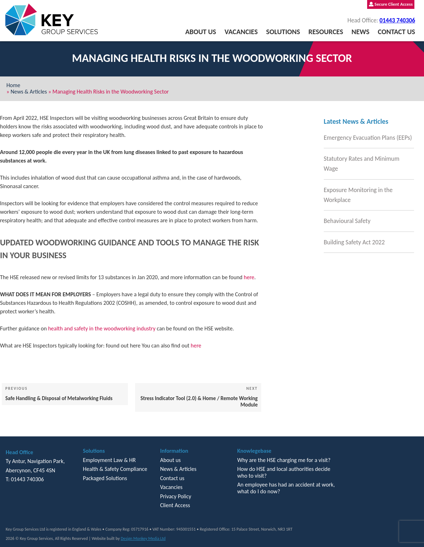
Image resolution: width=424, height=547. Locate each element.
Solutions (283, 31)
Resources (325, 31)
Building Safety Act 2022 (354, 242)
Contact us (396, 31)
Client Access (175, 505)
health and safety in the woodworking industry (101, 328)
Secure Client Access (391, 4)
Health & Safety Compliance (115, 469)
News (360, 31)
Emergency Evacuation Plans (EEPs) (368, 138)
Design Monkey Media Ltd (143, 538)
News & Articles (29, 91)
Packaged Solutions (105, 478)
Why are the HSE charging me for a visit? (284, 460)
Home (13, 85)
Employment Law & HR (109, 460)
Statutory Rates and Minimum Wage (361, 163)
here (249, 277)
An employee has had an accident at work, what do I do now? (286, 487)
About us (200, 31)
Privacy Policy (175, 496)
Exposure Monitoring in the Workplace (358, 195)
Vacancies (241, 31)
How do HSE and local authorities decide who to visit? (284, 472)
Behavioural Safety (347, 221)
